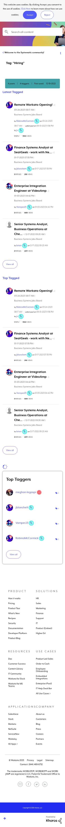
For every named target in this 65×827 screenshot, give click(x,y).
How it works (14, 598)
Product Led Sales (44, 659)
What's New (14, 613)
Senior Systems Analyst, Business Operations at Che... (31, 229)
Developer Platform (17, 633)
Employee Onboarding (42, 670)
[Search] (32, 32)
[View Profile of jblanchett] (21, 168)
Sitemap (50, 760)
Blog (38, 724)
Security (12, 623)
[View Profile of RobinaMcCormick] (25, 121)
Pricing (11, 603)
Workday (12, 739)
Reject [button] (47, 15)
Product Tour (14, 608)
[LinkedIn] (44, 784)
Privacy (30, 760)
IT (37, 623)
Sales (38, 603)
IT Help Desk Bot (44, 688)
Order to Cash (42, 664)
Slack (10, 719)
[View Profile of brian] (19, 245)
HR (37, 598)
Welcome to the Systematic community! (24, 52)
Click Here (26, 9)
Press (38, 729)
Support (40, 618)
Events (39, 744)
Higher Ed (41, 633)
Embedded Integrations (42, 677)
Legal (39, 760)
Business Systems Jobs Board (28, 114)
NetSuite (12, 729)
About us (40, 714)
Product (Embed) (44, 628)
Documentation (15, 628)
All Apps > (13, 744)
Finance (39, 613)
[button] (30, 15)
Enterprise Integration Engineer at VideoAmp (31, 190)
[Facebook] (28, 784)
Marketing (41, 608)
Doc (10, 659)
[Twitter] (36, 784)
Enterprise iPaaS (44, 683)
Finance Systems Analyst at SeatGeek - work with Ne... (34, 152)
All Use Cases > (43, 693)
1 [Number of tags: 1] (58, 493)
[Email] (20, 784)
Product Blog (14, 638)
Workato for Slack (16, 679)
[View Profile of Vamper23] (21, 207)
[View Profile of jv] (17, 130)
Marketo (12, 724)
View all (10, 264)
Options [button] (60, 52)
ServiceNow (13, 734)
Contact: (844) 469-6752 (31, 764)
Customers (41, 719)
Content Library (15, 669)
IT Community (14, 674)
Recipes (12, 618)
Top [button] (4, 818)
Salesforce (13, 714)
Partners (40, 739)
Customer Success (17, 664)
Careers (39, 734)
